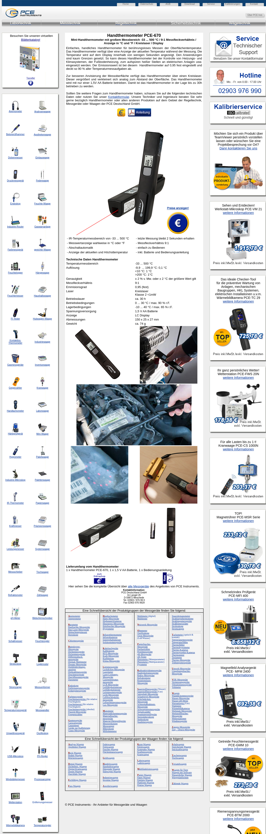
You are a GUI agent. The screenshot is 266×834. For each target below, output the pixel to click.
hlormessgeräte (76, 640)
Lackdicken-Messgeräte (114, 669)
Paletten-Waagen (145, 780)
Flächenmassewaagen (113, 752)
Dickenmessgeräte (76, 654)
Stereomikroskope (145, 717)
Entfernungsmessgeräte (79, 688)
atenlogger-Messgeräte (74, 647)
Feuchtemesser (75, 704)
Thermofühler (178, 645)
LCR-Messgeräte (110, 684)
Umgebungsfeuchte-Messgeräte (181, 672)
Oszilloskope (143, 633)
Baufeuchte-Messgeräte (79, 627)
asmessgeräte (75, 720)
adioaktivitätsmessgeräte (149, 670)
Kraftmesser (108, 658)
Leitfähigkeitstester (111, 689)
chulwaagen (178, 744)
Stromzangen (178, 628)
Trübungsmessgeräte (181, 662)
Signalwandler (144, 712)
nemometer (74, 616)
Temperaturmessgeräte (182, 640)
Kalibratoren (108, 651)
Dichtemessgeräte (76, 651)
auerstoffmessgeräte (147, 689)
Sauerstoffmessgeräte (147, 691)
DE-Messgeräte (180, 679)
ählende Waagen (180, 783)
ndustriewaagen (110, 777)
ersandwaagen (179, 764)
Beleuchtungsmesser (77, 632)
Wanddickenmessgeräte (182, 695)
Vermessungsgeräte (181, 682)
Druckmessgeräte (76, 674)
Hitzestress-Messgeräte (113, 623)
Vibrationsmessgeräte (182, 684)
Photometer (143, 659)
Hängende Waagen (111, 769)
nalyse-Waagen (76, 744)
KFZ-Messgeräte (110, 653)
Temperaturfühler (180, 642)
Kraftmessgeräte (144, 752)
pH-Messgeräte (144, 654)
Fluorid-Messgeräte (77, 712)
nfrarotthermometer (112, 634)
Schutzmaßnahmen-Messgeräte (146, 705)
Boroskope (73, 634)
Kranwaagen (143, 754)
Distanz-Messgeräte (77, 664)
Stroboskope (177, 626)
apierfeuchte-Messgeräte (144, 645)
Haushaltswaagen (111, 766)
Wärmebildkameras (181, 708)
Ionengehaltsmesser (112, 640)
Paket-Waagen (144, 777)
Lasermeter (108, 672)
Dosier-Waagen (75, 771)
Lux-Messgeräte (110, 705)
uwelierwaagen (110, 786)
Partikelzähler (143, 649)
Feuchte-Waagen (110, 749)
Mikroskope (108, 728)
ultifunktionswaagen (147, 769)
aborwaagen (143, 760)
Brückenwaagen (75, 758)
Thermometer (178, 655)
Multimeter (142, 616)
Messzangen (108, 726)
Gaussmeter (73, 725)
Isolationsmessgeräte (112, 642)
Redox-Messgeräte (146, 675)
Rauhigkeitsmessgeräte (147, 673)
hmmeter (142, 630)
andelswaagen (110, 764)
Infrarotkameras (110, 637)
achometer (178, 634)
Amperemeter (74, 618)
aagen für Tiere (180, 770)
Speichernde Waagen (181, 747)
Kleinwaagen (143, 747)
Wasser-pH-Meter (180, 701)
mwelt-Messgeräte (181, 668)
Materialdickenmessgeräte (115, 713)
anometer (108, 711)
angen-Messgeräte (181, 727)
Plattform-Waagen (145, 782)
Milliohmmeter (110, 731)
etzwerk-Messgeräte (147, 624)
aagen (175, 693)
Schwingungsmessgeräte (148, 709)
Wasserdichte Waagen (182, 775)
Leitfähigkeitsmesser (112, 687)
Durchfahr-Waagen (77, 774)
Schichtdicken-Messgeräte (144, 700)
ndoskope (73, 685)
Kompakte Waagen (146, 749)
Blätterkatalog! (30, 39)
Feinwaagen (108, 747)
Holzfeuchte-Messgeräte (114, 626)
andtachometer (110, 616)
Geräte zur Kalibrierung (79, 728)
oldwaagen (108, 758)
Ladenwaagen (143, 763)
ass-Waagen (74, 786)
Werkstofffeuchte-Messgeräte (180, 714)
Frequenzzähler (75, 714)
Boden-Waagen (75, 755)
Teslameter (177, 657)
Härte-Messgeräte (111, 618)
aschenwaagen (179, 755)
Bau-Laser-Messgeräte (78, 629)
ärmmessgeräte (110, 667)
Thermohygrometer (181, 647)
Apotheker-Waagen (77, 747)
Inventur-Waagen (111, 780)
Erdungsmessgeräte (77, 690)
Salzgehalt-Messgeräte (147, 694)
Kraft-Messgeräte (111, 656)
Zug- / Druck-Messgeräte (183, 729)
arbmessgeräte (75, 696)
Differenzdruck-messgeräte (75, 658)
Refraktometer (144, 678)
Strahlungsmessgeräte (182, 621)
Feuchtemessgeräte (77, 699)
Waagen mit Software (182, 772)
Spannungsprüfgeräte (147, 714)
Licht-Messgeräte (111, 695)
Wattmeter (176, 706)
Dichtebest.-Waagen (77, 766)
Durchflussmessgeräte (78, 677)
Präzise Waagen (144, 785)
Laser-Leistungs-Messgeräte (110, 675)
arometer (73, 624)
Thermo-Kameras (180, 650)
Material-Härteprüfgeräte (114, 721)
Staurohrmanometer (181, 616)
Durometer (73, 679)
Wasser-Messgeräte (181, 698)
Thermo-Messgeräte (181, 660)
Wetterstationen (179, 718)
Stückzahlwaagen (180, 749)
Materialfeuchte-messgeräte (110, 717)
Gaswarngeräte (75, 723)
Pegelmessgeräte (145, 651)
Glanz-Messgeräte (76, 730)
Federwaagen (109, 744)
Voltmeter (176, 687)
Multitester (142, 618)
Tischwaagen (178, 758)
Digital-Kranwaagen (77, 769)
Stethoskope (143, 719)
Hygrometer (108, 628)
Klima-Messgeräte (111, 661)
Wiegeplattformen (180, 777)
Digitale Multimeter (77, 662)
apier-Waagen (144, 775)
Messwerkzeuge (110, 723)
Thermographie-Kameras (183, 652)
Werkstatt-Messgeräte (182, 711)
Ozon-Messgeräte (145, 635)
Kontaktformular (118, 97)
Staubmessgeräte (145, 722)
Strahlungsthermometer (182, 618)
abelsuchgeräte (110, 648)
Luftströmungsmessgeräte (114, 702)
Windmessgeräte (179, 721)
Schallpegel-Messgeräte (148, 696)
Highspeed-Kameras (112, 621)
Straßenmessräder (180, 623)
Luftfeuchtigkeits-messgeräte (111, 698)
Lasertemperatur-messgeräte (111, 680)
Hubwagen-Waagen (112, 771)
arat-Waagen (144, 744)
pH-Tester (141, 657)
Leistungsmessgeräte (112, 692)
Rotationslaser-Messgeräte (144, 681)
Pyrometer (142, 664)
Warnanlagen (178, 703)
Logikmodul (42, 664)
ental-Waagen (75, 764)
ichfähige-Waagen (77, 780)
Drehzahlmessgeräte (77, 672)
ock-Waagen (74, 753)
